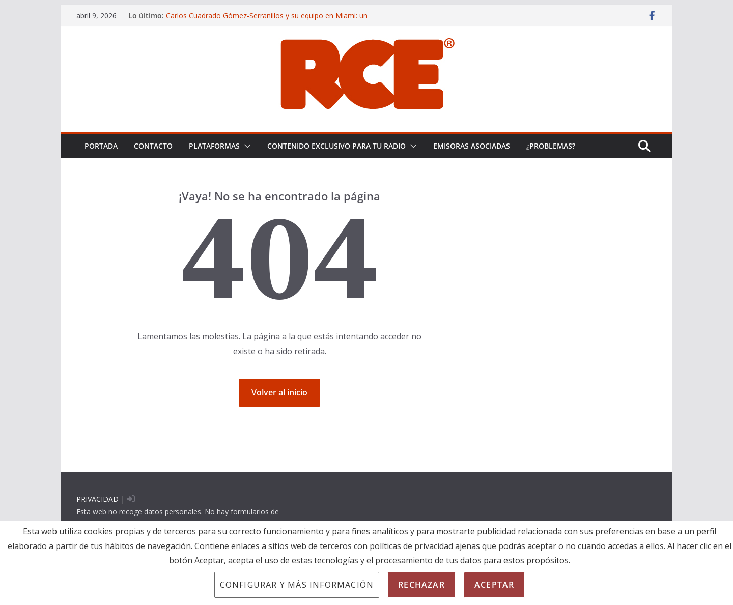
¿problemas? (550, 146)
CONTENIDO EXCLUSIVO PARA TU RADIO (336, 146)
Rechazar (421, 584)
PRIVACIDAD (97, 499)
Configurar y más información (297, 584)
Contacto (153, 146)
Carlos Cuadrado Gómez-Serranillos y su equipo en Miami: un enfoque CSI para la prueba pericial (267, 21)
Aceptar (494, 584)
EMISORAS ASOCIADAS (471, 146)
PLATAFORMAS (214, 146)
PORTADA (101, 146)
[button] (245, 146)
